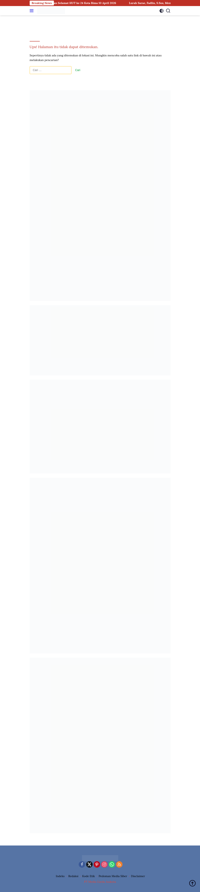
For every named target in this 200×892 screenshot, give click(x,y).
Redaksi (73, 876)
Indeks (60, 876)
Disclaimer (138, 876)
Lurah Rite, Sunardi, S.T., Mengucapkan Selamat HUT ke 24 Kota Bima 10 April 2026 (67, 3)
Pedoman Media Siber (113, 876)
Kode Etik (88, 876)
